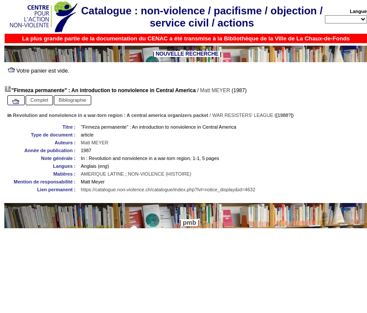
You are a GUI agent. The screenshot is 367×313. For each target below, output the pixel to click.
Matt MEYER (215, 90)
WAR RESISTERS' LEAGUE (242, 115)
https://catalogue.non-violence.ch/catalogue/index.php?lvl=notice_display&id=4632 (168, 189)
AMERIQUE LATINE (102, 173)
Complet (39, 100)
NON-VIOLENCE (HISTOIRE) (160, 173)
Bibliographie (72, 100)
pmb (189, 222)
